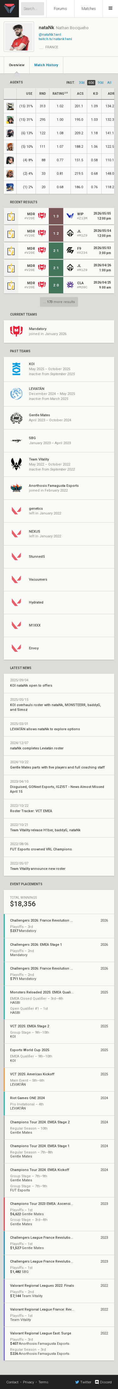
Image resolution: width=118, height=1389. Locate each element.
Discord (103, 1382)
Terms (43, 1382)
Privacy (28, 1382)
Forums (60, 9)
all (109, 82)
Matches (88, 9)
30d (82, 82)
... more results (59, 302)
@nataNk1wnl (50, 34)
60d (91, 82)
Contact (12, 1382)
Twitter (83, 1382)
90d (101, 82)
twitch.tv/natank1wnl (55, 39)
